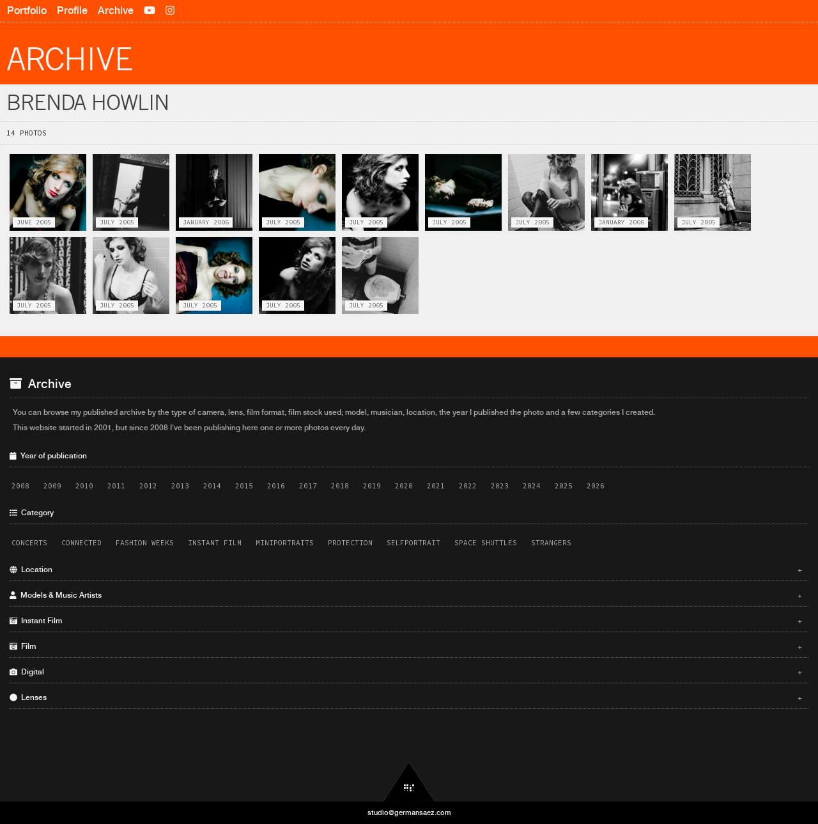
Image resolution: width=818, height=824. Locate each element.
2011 (116, 485)
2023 (500, 485)
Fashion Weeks (145, 542)
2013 (180, 485)
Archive (116, 10)
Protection (350, 542)
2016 (276, 485)
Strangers (551, 542)
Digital (406, 671)
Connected (81, 542)
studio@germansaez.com (409, 812)
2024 (532, 485)
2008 (20, 485)
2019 (372, 485)
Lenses (406, 697)
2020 (404, 485)
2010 (84, 485)
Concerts (29, 542)
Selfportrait (413, 542)
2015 (244, 485)
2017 (308, 485)
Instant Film (215, 542)
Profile (72, 10)
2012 (148, 485)
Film (406, 646)
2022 (468, 485)
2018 (340, 485)
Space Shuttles (485, 542)
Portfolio (27, 10)
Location (406, 569)
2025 (564, 485)
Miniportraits (285, 542)
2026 (596, 485)
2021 (436, 485)
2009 (52, 485)
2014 (212, 485)
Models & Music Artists (406, 595)
